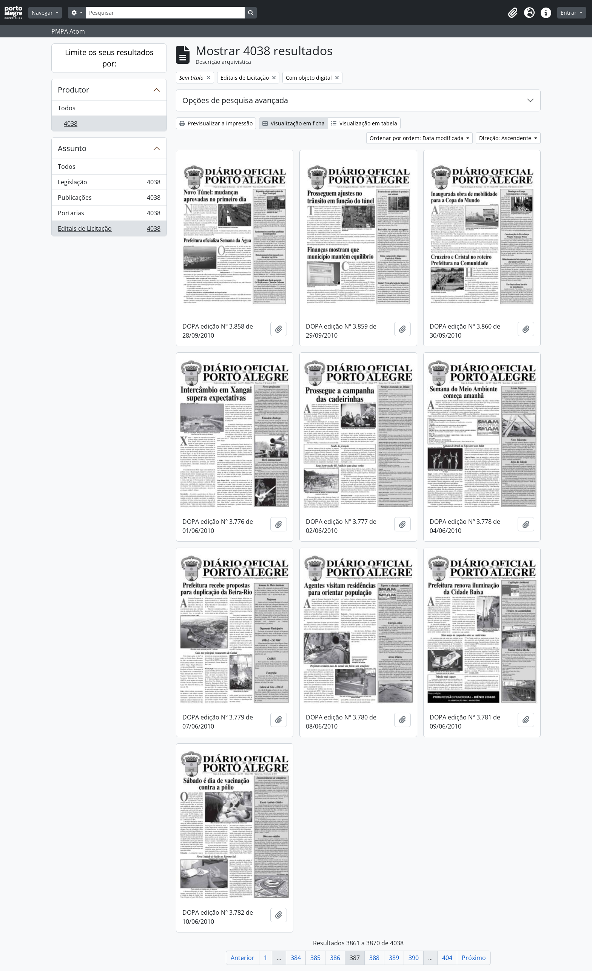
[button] (512, 13)
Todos (67, 108)
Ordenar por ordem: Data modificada (417, 138)
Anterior (242, 958)
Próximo (474, 958)
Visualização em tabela (364, 123)
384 (296, 958)
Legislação (108, 184)
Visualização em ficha (293, 123)
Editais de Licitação (108, 230)
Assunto (72, 148)
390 (414, 958)
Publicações (108, 199)
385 (315, 958)
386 (335, 958)
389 (394, 958)
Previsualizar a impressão (216, 123)
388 (374, 958)
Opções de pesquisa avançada (235, 100)
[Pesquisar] (165, 13)
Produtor (73, 90)
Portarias (108, 214)
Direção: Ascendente (506, 138)
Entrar (569, 12)
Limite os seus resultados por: (109, 58)
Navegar (43, 12)
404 (447, 958)
